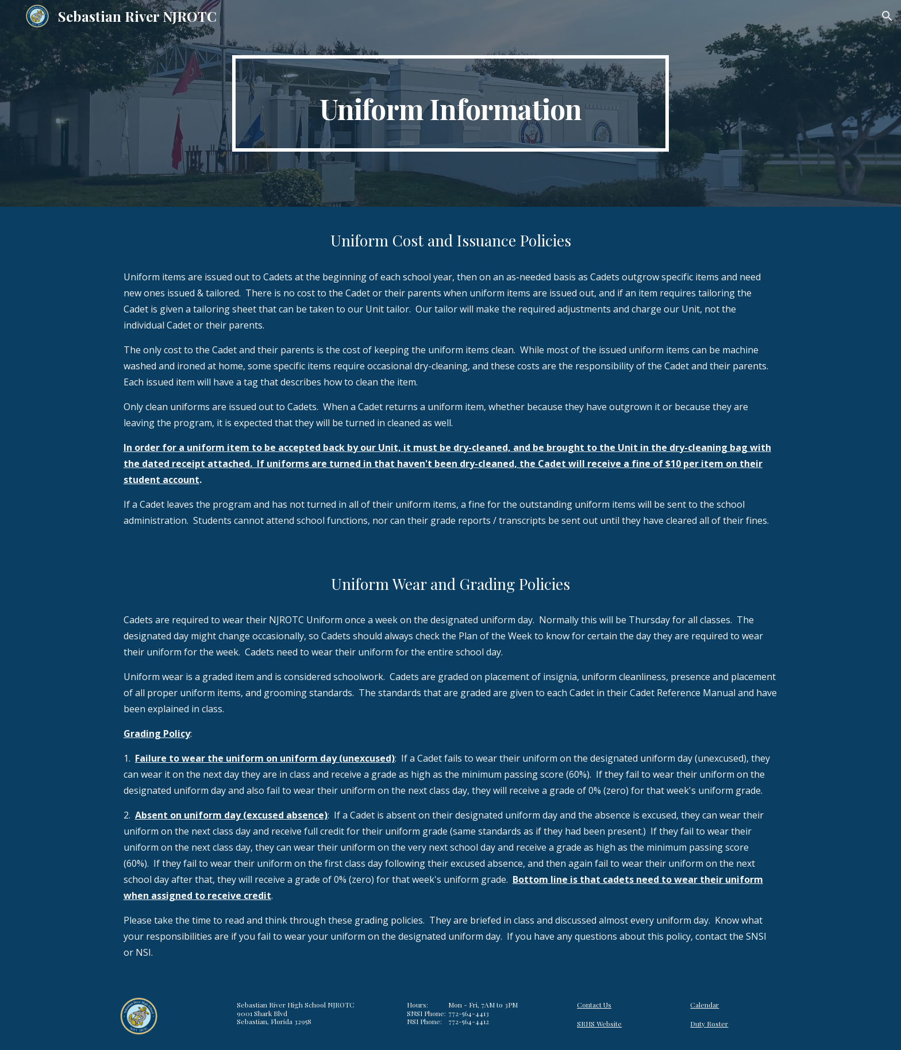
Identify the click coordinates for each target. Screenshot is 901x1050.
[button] (887, 16)
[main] (450, 103)
